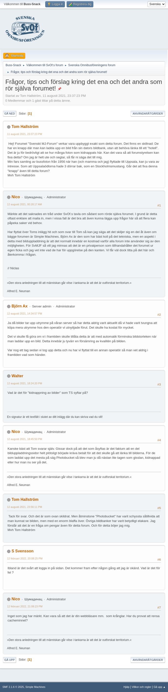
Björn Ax (19, 306)
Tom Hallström (24, 127)
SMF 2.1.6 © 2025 (13, 686)
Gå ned (9, 113)
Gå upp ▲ (160, 686)
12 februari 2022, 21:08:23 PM (25, 606)
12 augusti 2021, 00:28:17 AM (24, 204)
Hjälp (127, 686)
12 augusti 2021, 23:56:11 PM (24, 506)
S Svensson (22, 551)
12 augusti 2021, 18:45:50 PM (24, 439)
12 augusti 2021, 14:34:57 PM (24, 313)
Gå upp (9, 659)
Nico (15, 197)
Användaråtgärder (148, 113)
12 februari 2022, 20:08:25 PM (25, 558)
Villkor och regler (141, 686)
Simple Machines (35, 686)
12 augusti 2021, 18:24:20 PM (24, 383)
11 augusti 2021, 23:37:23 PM (24, 134)
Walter (17, 376)
